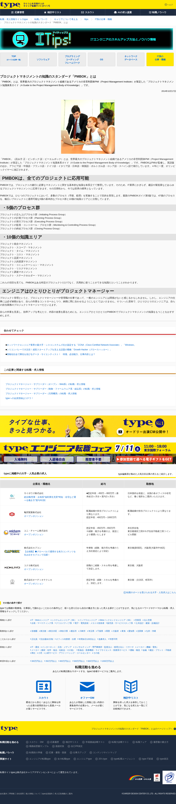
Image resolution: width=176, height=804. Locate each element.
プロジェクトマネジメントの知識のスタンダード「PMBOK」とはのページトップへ (131, 728)
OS (101, 59)
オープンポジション (33, 516)
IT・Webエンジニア (40, 620)
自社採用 (20, 794)
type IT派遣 (147, 759)
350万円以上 (51, 661)
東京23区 (53, 631)
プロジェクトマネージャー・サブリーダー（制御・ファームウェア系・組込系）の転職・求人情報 (53, 389)
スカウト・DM (36, 742)
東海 (124, 631)
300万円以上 (37, 661)
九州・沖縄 (151, 631)
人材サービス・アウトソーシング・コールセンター (68, 653)
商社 (33, 653)
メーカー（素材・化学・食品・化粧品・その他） (53, 650)
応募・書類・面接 (57, 752)
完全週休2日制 (46, 639)
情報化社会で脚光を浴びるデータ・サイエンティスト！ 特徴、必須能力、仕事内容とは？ (51, 354)
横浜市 (74, 631)
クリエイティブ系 (64, 623)
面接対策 (59, 746)
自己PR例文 (77, 746)
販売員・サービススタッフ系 (120, 623)
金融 (145, 650)
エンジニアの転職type (40, 759)
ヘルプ (170, 5)
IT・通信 (35, 647)
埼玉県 (91, 631)
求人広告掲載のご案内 (64, 794)
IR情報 (12, 794)
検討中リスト (130, 697)
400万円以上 (65, 661)
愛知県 (131, 631)
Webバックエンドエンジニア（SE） (116, 620)
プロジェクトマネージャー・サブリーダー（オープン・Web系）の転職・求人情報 (45, 384)
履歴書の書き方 (160, 742)
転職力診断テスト (120, 742)
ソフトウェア (43, 61)
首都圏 (34, 631)
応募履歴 (54, 742)
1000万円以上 (108, 661)
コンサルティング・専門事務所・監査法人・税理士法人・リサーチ (104, 647)
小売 (40, 653)
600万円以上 (93, 661)
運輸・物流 (135, 650)
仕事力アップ (79, 752)
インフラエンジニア (88, 620)
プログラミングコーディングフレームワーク (72, 59)
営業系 (138, 620)
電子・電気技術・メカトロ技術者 (89, 623)
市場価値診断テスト (95, 742)
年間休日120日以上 (87, 639)
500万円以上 (79, 661)
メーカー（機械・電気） (147, 647)
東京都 (43, 631)
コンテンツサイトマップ (105, 752)
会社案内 (3, 794)
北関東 (140, 631)
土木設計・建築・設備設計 (147, 623)
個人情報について (33, 794)
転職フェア (141, 742)
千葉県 (100, 631)
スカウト (44, 697)
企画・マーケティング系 (42, 623)
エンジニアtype (84, 759)
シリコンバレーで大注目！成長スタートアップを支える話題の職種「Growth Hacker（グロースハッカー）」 (59, 349)
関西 (108, 631)
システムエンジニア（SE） (64, 620)
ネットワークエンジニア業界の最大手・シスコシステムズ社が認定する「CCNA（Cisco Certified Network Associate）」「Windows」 (71, 345)
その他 (96, 653)
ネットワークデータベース (130, 58)
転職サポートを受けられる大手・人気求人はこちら (151, 592)
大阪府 (116, 631)
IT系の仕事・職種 (160, 58)
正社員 (34, 639)
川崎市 (82, 631)
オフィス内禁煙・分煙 (66, 639)
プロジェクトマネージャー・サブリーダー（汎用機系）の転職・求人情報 (41, 393)
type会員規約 (47, 794)
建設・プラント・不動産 (160, 650)
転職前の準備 (35, 752)
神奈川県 (64, 631)
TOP (14, 58)
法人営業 (148, 620)
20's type (103, 759)
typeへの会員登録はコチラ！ (19, 398)
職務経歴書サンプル (39, 746)
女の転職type (63, 759)
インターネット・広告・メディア (57, 647)
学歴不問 (113, 639)
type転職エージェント (124, 759)
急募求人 (102, 639)
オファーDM (87, 697)
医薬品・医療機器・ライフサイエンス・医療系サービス (102, 650)
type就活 (164, 759)
